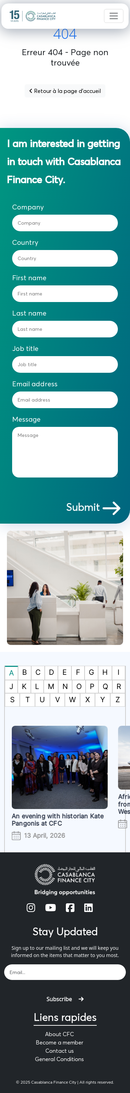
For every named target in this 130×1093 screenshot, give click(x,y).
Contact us (59, 1050)
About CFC (59, 1034)
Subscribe (64, 999)
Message (26, 419)
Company (28, 207)
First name (29, 278)
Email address (35, 384)
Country (25, 242)
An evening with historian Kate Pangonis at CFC (63, 819)
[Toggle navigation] (113, 16)
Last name (29, 313)
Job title (25, 348)
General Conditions (59, 1059)
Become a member (59, 1042)
